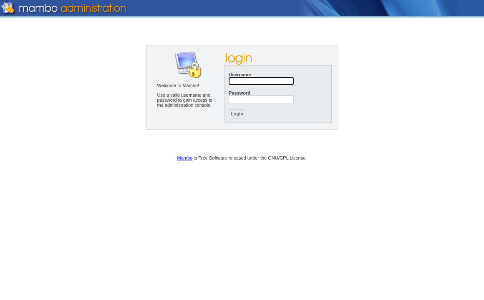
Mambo (185, 157)
